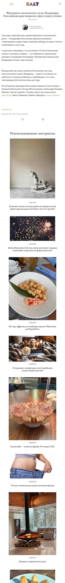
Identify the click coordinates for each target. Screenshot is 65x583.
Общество (32, 19)
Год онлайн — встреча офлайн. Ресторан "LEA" (32, 446)
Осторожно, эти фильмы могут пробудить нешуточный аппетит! (33, 369)
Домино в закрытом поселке (32, 561)
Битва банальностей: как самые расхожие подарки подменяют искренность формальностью (32, 249)
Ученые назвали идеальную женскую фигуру (32, 485)
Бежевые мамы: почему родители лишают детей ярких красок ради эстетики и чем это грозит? (32, 207)
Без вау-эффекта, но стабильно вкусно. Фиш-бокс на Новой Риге (32, 327)
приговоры (7, 95)
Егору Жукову (53, 95)
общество (7, 110)
